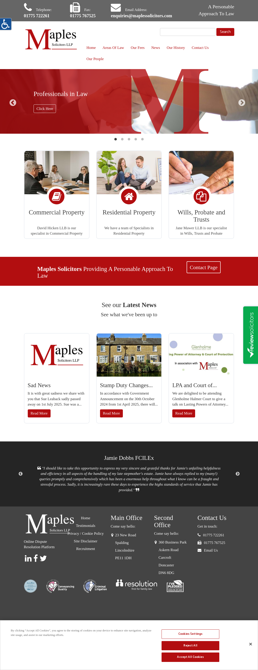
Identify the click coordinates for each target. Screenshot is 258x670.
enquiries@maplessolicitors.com (141, 15)
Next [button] (242, 102)
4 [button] (136, 139)
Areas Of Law (113, 48)
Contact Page (203, 267)
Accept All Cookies (190, 657)
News (155, 48)
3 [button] (129, 139)
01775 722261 (37, 15)
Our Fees (138, 48)
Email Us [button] (211, 550)
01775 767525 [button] (214, 543)
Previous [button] (13, 102)
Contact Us (200, 48)
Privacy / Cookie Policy (86, 533)
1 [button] (115, 139)
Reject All (190, 645)
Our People (95, 59)
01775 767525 (83, 15)
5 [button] (142, 139)
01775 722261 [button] (213, 535)
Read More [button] (39, 413)
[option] (129, 101)
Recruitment (85, 549)
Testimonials (85, 526)
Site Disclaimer (85, 541)
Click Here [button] (44, 108)
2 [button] (122, 139)
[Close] (251, 644)
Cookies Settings (190, 634)
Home (91, 48)
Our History (176, 48)
